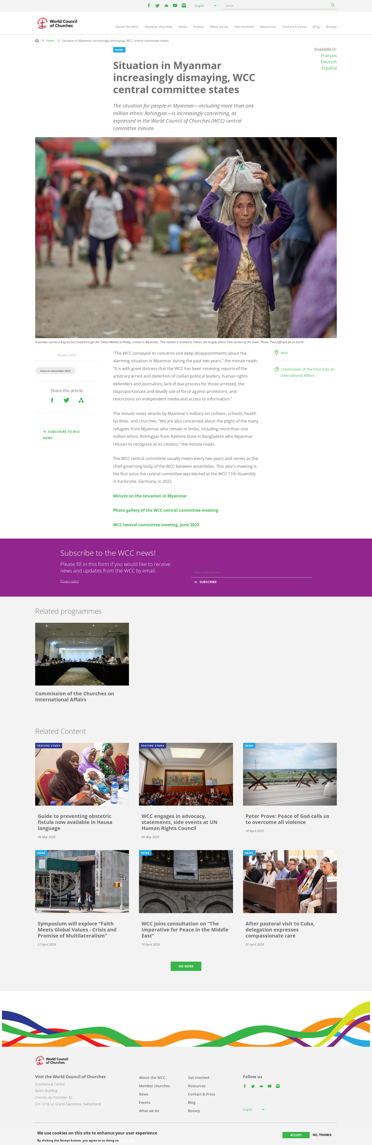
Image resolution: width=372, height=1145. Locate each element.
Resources (268, 26)
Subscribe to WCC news (61, 435)
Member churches (158, 26)
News (183, 26)
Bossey (331, 26)
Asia (284, 352)
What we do (219, 26)
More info (127, 1140)
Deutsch (329, 62)
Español (329, 68)
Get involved (244, 26)
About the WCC (126, 26)
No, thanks (322, 1135)
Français (329, 55)
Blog (316, 26)
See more (186, 966)
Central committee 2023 (55, 371)
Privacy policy (69, 581)
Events (199, 26)
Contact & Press (294, 26)
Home (37, 40)
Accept (296, 1135)
